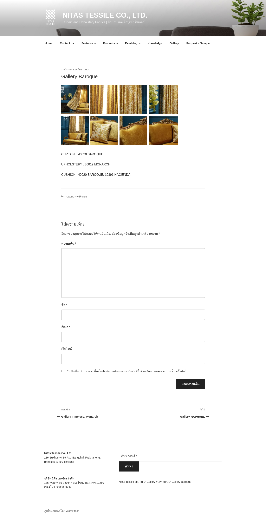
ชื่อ (64, 305)
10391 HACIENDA (117, 174)
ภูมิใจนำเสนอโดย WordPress (61, 510)
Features (88, 43)
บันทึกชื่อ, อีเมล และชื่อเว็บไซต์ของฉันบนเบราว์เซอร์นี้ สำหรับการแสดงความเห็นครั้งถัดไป (127, 371)
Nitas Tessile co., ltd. (104, 15)
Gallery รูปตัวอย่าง (77, 197)
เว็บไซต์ (66, 349)
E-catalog (133, 43)
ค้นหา (129, 466)
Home (48, 43)
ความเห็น (68, 243)
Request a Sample (198, 43)
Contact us (67, 43)
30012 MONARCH (97, 164)
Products (111, 43)
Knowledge (155, 43)
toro (85, 69)
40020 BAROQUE (90, 154)
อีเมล (65, 327)
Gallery (174, 43)
